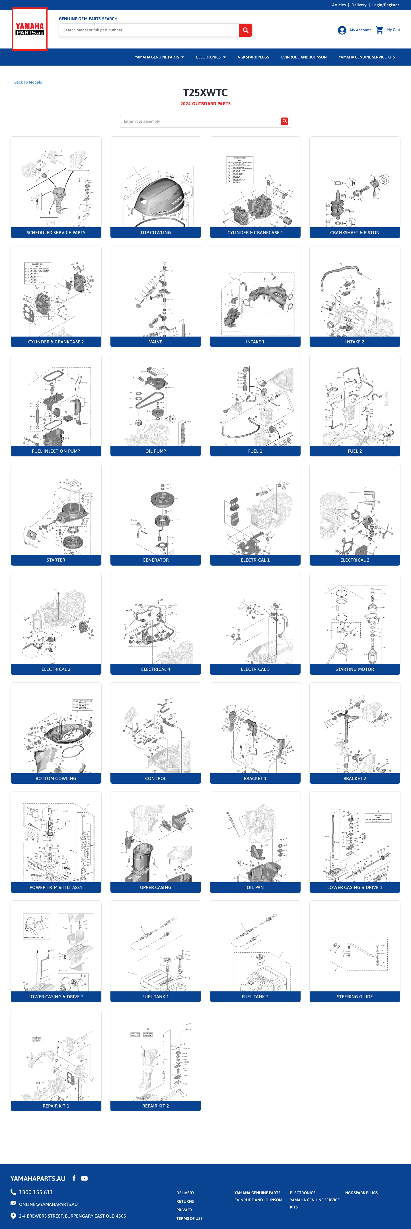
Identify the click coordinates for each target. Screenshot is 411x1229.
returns (185, 1200)
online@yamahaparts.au (48, 1203)
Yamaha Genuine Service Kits (367, 56)
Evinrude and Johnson (304, 56)
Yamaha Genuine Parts (159, 56)
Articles (339, 5)
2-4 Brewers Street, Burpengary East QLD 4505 (72, 1215)
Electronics (210, 56)
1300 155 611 (36, 1191)
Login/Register (385, 5)
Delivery (359, 5)
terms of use (189, 1217)
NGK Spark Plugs (253, 56)
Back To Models (28, 81)
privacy (184, 1209)
